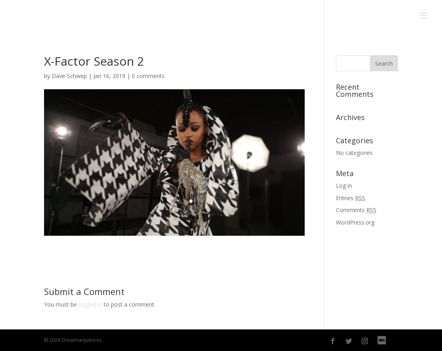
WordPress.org (355, 222)
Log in (344, 185)
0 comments (148, 76)
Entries (350, 198)
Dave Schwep (69, 76)
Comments (356, 210)
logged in (90, 304)
